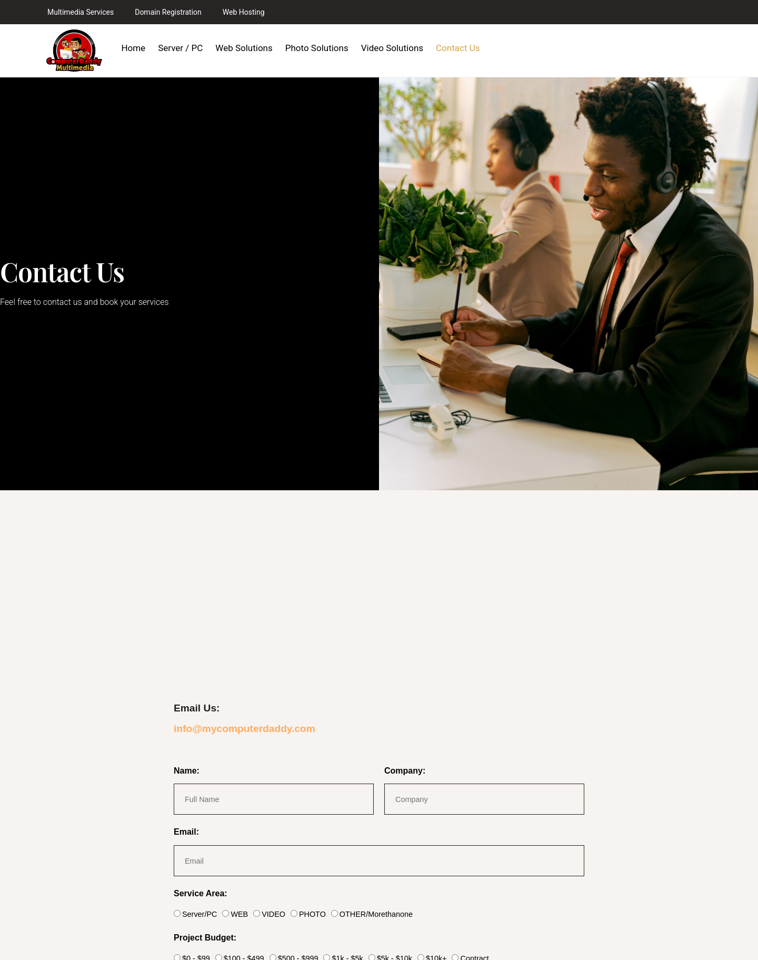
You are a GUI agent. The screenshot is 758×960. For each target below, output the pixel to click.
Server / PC (180, 48)
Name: (187, 770)
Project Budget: (205, 937)
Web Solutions (243, 48)
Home (133, 48)
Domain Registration (168, 12)
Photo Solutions (316, 48)
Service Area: (200, 893)
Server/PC (199, 914)
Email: (186, 831)
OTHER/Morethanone (376, 914)
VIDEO (273, 914)
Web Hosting (244, 12)
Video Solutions (392, 48)
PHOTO (312, 914)
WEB (239, 914)
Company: (404, 770)
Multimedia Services (80, 12)
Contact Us (458, 48)
